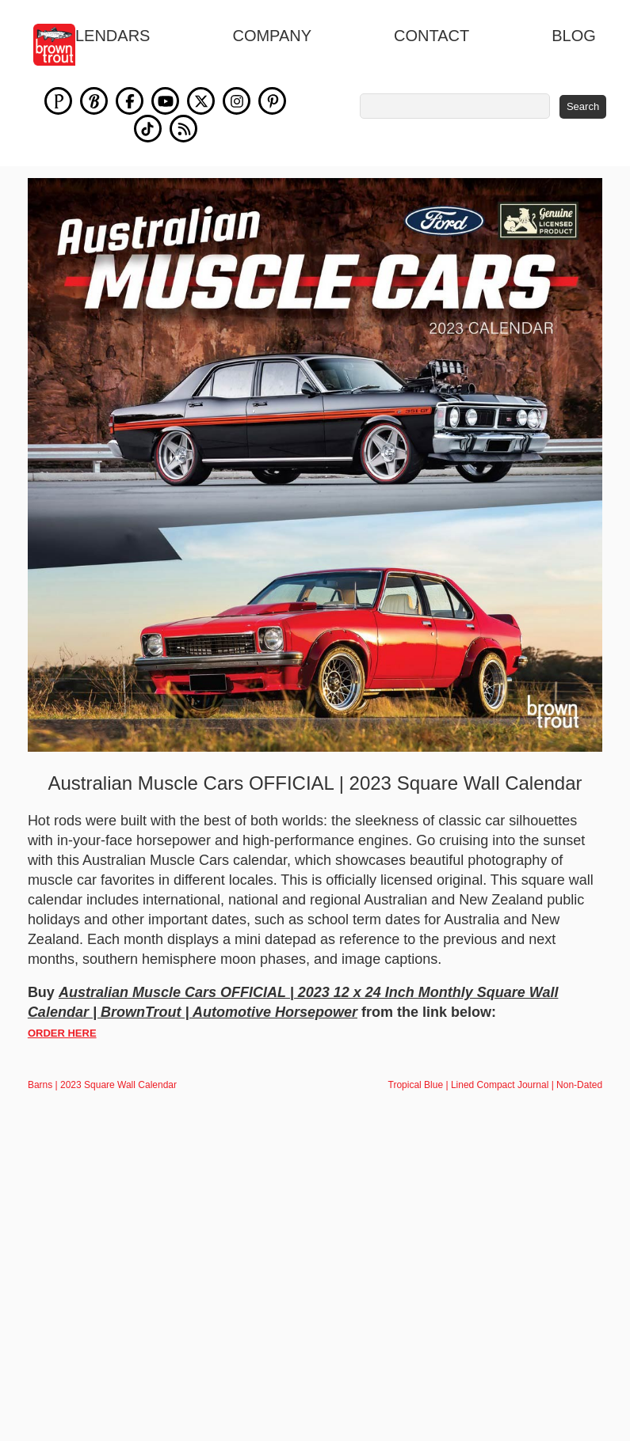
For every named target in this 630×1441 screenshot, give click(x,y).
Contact (431, 36)
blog (574, 36)
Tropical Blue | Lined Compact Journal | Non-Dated (495, 1084)
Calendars (101, 36)
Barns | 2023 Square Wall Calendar (102, 1084)
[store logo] (63, 45)
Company (271, 36)
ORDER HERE (62, 1033)
